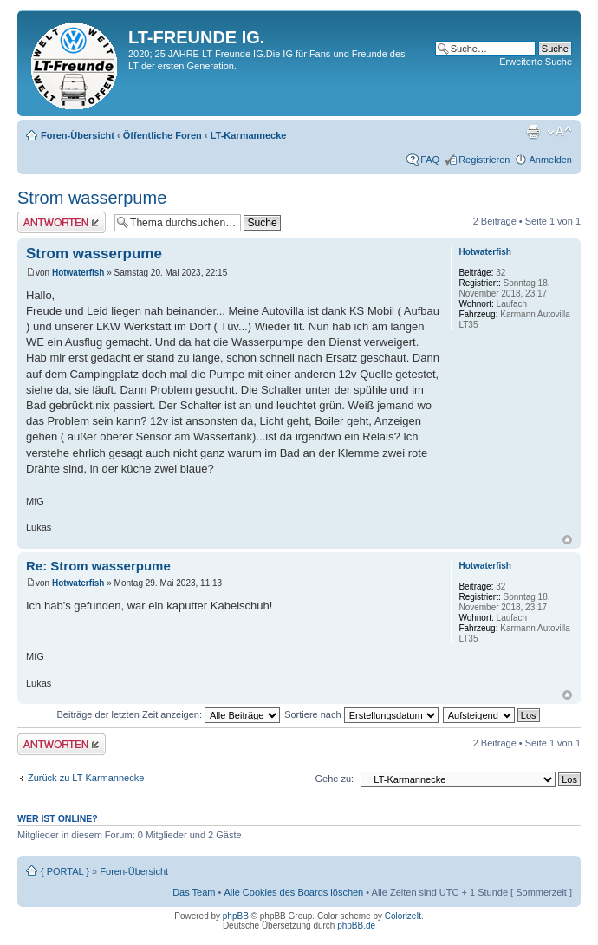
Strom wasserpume (91, 197)
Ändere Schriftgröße (559, 132)
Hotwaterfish (78, 272)
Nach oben (567, 539)
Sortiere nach (361, 714)
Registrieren (484, 159)
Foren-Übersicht (77, 135)
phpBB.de (356, 925)
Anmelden (550, 159)
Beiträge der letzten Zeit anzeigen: (168, 714)
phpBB (236, 916)
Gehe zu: (334, 778)
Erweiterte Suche (535, 61)
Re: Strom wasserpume (98, 565)
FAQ (429, 159)
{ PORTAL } (65, 871)
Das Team (193, 892)
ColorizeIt (403, 916)
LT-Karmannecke (249, 135)
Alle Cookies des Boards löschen (293, 892)
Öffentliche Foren (162, 135)
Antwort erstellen (61, 222)
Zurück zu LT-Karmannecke (86, 777)
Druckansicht (533, 132)
